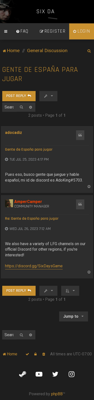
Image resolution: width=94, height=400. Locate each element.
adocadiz (13, 132)
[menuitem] (22, 31)
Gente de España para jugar (40, 74)
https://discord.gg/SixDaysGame (34, 266)
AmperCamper (28, 201)
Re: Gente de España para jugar (31, 218)
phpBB (57, 394)
